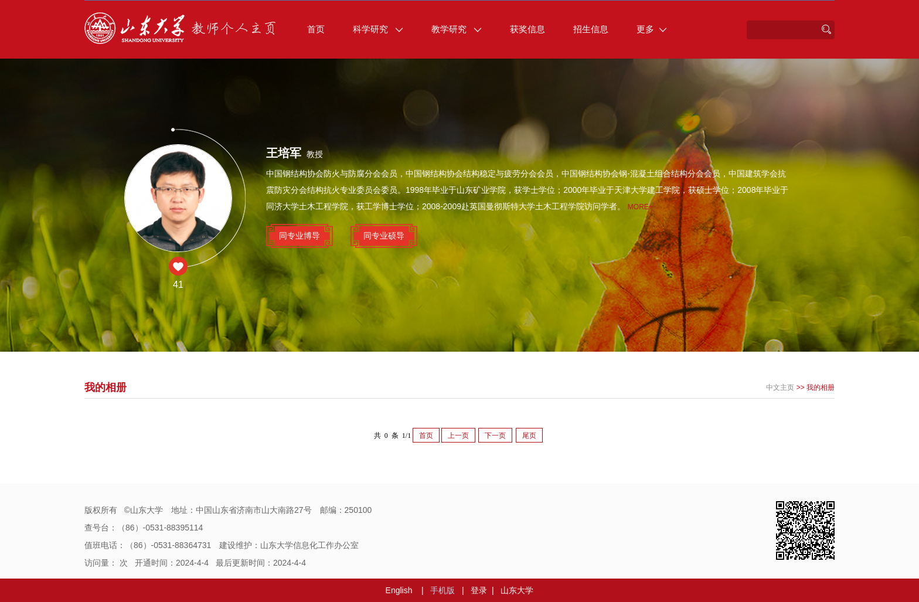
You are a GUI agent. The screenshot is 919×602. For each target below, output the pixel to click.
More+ (640, 207)
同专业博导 (299, 235)
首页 (316, 29)
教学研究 (456, 29)
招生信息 (590, 29)
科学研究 (378, 29)
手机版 (442, 590)
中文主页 (780, 387)
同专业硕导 (383, 235)
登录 (479, 590)
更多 (652, 29)
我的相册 (820, 387)
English (399, 590)
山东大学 (517, 590)
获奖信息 (527, 29)
